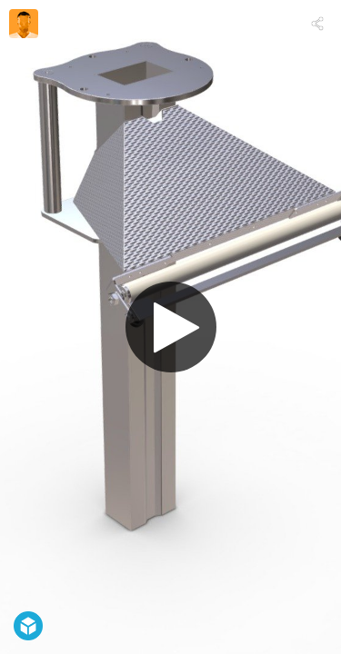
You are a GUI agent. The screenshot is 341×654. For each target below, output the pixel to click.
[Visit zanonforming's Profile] (23, 23)
